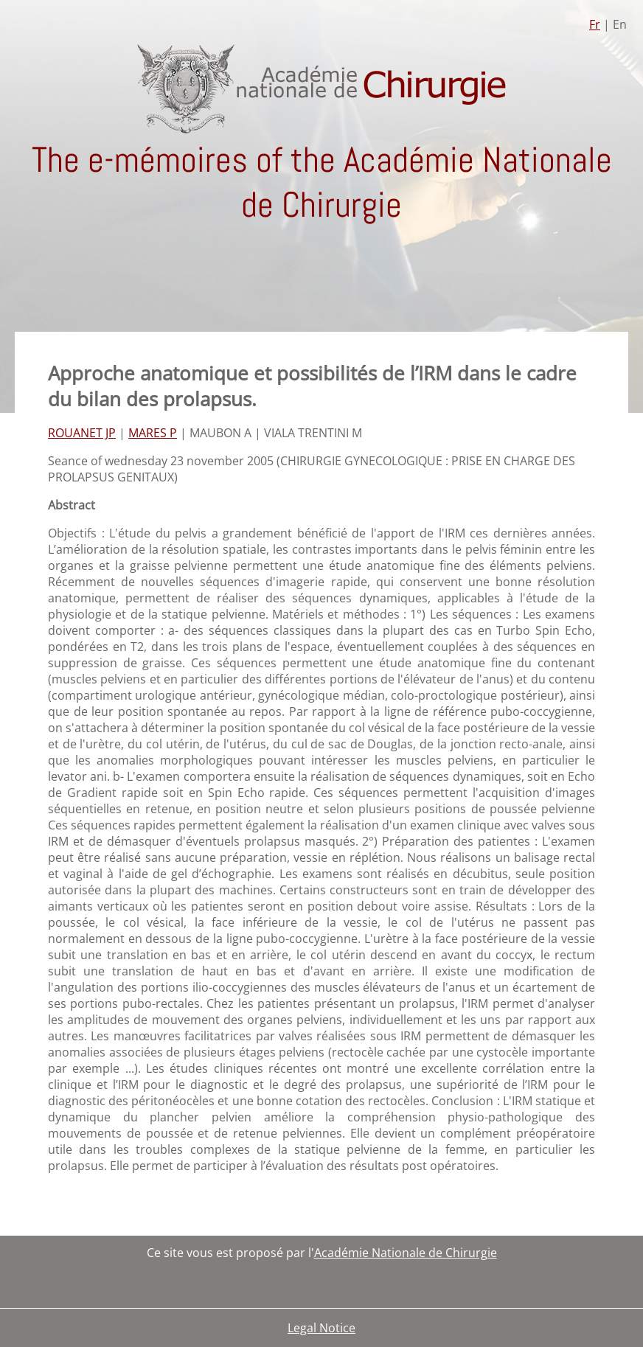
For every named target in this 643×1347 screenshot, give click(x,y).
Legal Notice (321, 1328)
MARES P (152, 433)
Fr (594, 24)
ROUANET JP (82, 433)
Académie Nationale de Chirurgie (405, 1253)
